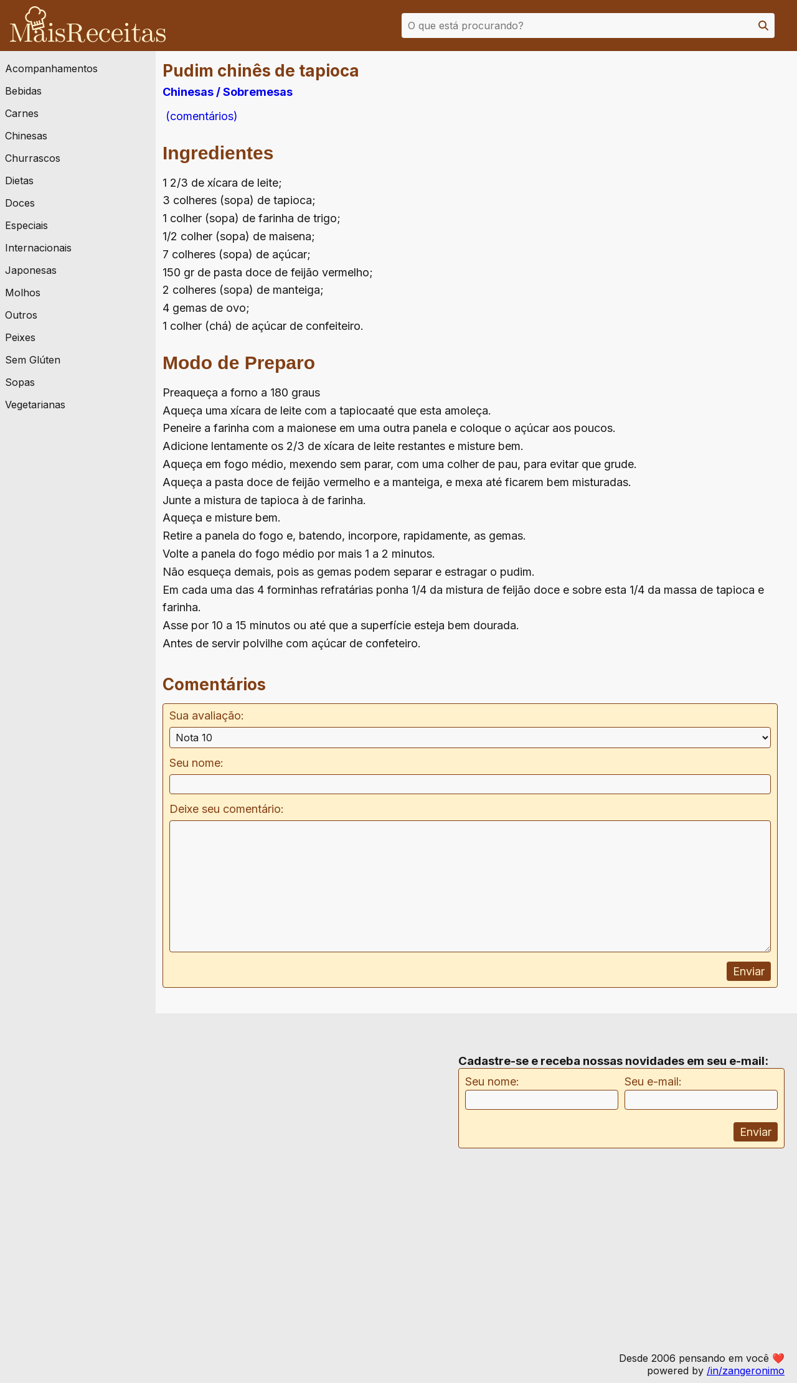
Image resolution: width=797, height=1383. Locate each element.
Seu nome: (196, 762)
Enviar (749, 971)
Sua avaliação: (206, 715)
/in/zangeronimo (746, 1370)
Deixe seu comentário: (226, 808)
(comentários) (200, 116)
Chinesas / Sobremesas (228, 91)
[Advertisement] (699, 186)
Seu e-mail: (653, 1081)
